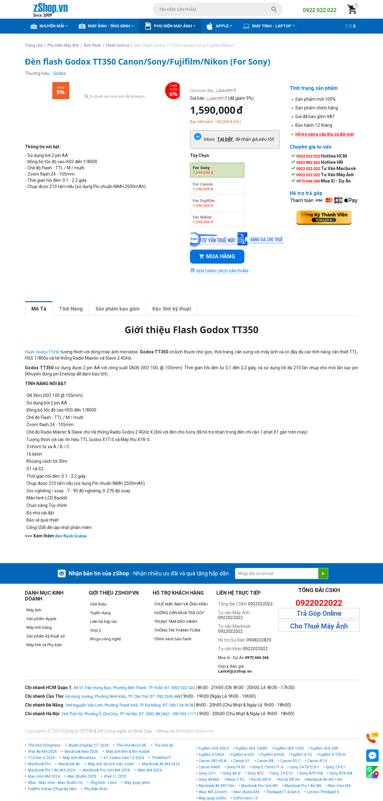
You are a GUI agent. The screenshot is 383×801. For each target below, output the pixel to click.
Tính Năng (71, 309)
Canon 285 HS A (212, 761)
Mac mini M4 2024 (44, 776)
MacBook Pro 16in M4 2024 (106, 770)
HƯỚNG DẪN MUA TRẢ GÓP (179, 612)
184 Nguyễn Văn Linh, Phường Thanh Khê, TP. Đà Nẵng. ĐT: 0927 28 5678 (129, 705)
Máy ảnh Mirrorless (79, 758)
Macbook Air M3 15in (216, 786)
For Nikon (203, 219)
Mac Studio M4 (246, 792)
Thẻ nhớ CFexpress (44, 745)
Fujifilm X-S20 (242, 755)
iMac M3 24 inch (213, 792)
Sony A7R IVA (311, 773)
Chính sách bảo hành (173, 639)
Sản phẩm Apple (41, 618)
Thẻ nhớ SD (163, 745)
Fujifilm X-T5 (301, 755)
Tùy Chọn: (200, 155)
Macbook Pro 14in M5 (303, 786)
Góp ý (95, 630)
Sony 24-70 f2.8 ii (304, 767)
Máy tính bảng (39, 627)
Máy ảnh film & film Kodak (128, 751)
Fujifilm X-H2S (272, 755)
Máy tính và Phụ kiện (44, 644)
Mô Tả (38, 309)
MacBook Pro (39, 764)
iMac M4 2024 (149, 770)
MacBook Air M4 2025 (161, 764)
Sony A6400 (209, 779)
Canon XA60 (209, 767)
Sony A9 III (232, 773)
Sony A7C (255, 773)
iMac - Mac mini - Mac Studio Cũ (55, 782)
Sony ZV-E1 (335, 767)
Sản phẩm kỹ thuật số (45, 636)
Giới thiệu (98, 604)
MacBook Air (69, 764)
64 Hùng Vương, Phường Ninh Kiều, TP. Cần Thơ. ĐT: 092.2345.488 (122, 696)
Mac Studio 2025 (81, 776)
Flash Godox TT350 (42, 352)
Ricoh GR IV (261, 779)
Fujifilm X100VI (211, 755)
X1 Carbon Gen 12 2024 (124, 758)
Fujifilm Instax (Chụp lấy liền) (52, 789)
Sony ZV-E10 (282, 773)
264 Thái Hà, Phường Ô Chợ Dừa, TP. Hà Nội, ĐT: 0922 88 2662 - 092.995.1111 (129, 713)
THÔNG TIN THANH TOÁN (177, 630)
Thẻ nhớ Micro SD (131, 745)
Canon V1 (241, 761)
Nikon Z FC (235, 779)
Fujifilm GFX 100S (289, 748)
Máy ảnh (33, 610)
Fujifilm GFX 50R (324, 748)
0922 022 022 (319, 10)
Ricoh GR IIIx (289, 779)
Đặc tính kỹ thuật (171, 309)
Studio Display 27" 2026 (88, 745)
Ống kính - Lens (103, 782)
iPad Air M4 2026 (42, 751)
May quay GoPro (212, 798)
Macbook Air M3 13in (324, 779)
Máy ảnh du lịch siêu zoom (111, 764)
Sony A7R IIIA (341, 773)
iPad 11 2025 (115, 776)
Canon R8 (265, 761)
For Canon (203, 186)
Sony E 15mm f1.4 (267, 767)
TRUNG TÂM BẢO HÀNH (175, 621)
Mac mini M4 (339, 786)
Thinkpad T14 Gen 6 (283, 792)
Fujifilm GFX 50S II (214, 748)
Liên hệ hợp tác (103, 621)
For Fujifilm (204, 203)
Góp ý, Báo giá (235, 669)
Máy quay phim (137, 782)
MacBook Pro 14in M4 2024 (51, 770)
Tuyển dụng (100, 612)
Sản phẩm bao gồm (117, 309)
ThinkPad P (161, 758)
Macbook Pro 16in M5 (259, 786)
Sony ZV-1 (207, 773)
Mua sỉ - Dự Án (243, 657)
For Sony (203, 170)
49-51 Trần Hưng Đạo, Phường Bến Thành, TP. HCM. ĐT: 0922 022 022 (134, 687)
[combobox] (218, 9)
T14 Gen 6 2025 (41, 758)
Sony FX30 (236, 767)
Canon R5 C (290, 761)
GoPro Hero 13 (245, 798)
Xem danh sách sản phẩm (222, 271)
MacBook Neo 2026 (81, 751)
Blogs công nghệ (105, 639)
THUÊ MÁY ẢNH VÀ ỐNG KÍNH (181, 604)
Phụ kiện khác (96, 789)
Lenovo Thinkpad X (323, 792)
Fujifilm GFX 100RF (251, 748)
